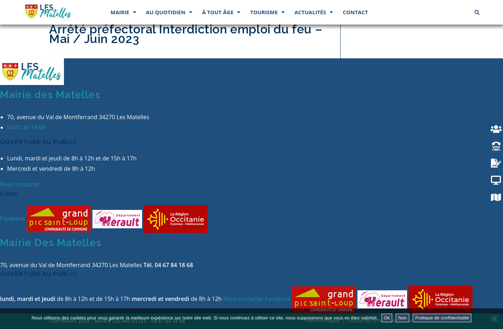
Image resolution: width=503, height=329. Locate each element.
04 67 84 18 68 (26, 127)
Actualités (313, 12)
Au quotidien (169, 12)
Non (402, 317)
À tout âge (221, 12)
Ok (387, 317)
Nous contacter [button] (20, 184)
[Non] (494, 318)
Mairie (123, 12)
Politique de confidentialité (442, 317)
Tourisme (267, 12)
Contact (355, 12)
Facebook (13, 218)
